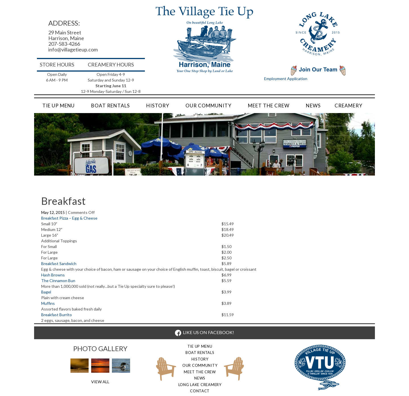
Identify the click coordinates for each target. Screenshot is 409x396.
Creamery (348, 106)
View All (100, 381)
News (313, 106)
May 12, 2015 (53, 212)
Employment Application (285, 78)
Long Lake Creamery (200, 384)
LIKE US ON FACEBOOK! (204, 332)
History (157, 106)
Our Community (208, 106)
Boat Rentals (110, 106)
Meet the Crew (268, 106)
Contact (200, 391)
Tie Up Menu (58, 106)
